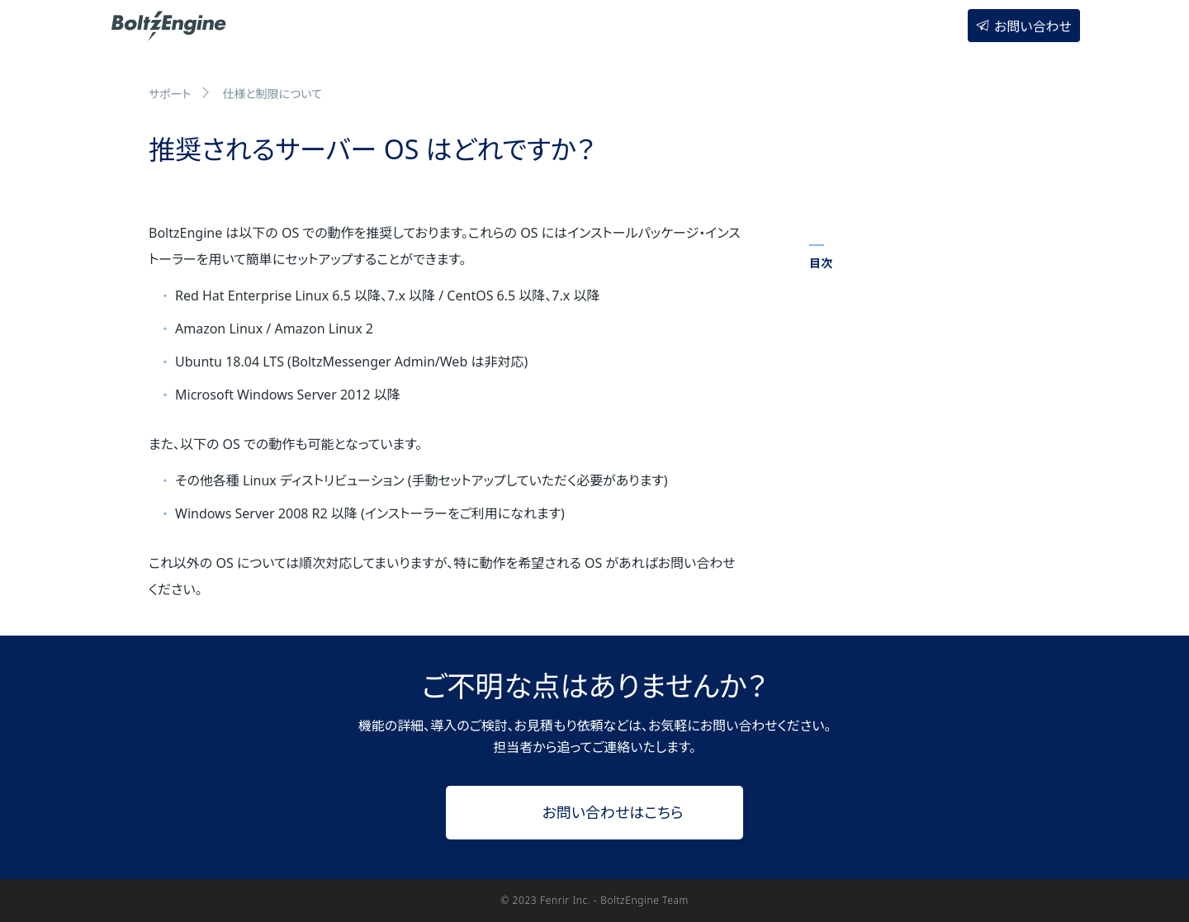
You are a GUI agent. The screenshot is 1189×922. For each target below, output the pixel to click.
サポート (170, 94)
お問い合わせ (1033, 26)
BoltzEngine (170, 24)
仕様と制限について (272, 94)
